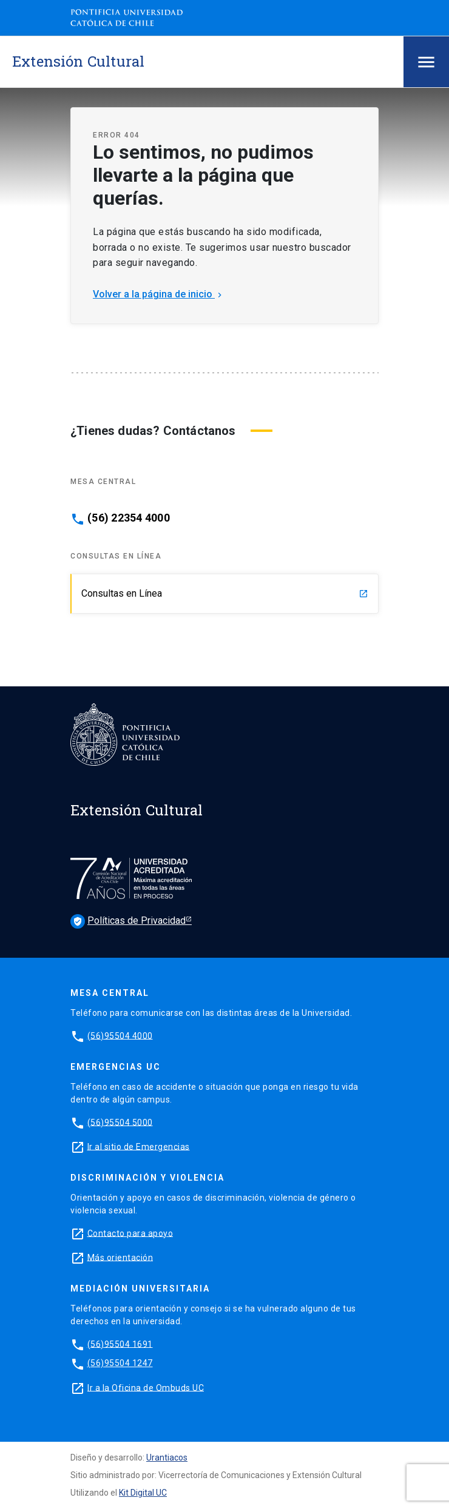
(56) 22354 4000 (128, 517)
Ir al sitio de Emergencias (138, 1146)
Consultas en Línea (224, 593)
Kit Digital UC (143, 1492)
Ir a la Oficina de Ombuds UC (145, 1387)
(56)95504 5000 (120, 1122)
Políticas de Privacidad (128, 921)
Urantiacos (166, 1457)
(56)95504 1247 (120, 1363)
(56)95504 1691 (120, 1343)
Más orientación (120, 1257)
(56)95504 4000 (120, 1035)
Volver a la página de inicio (158, 294)
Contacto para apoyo (130, 1233)
